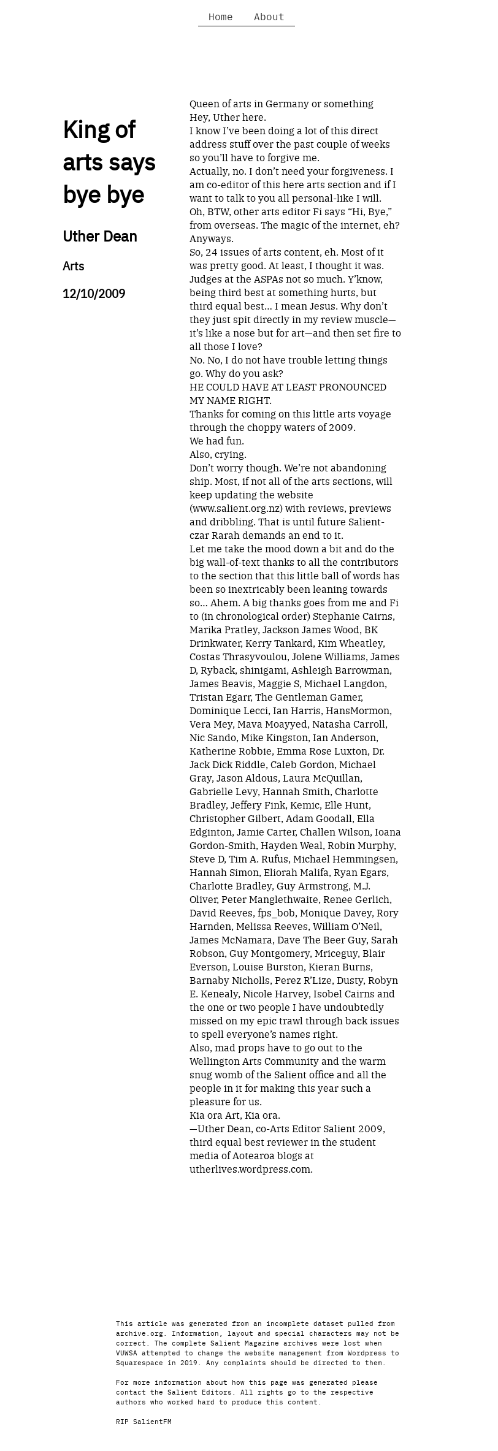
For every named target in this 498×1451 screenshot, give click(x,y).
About (269, 16)
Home (221, 16)
